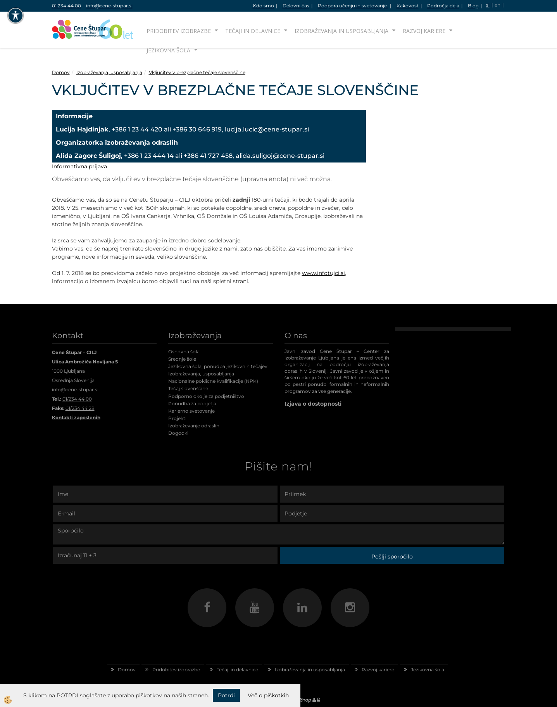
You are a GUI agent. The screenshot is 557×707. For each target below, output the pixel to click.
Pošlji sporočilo (392, 556)
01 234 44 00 (66, 6)
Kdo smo (263, 6)
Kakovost (408, 6)
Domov (61, 72)
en (497, 5)
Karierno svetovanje (191, 411)
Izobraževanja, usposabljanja (109, 72)
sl (488, 5)
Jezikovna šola (168, 50)
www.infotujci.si (323, 273)
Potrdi (226, 695)
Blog (473, 6)
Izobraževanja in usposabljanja (341, 31)
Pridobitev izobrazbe (179, 31)
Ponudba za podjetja (192, 403)
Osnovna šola (184, 351)
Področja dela (443, 6)
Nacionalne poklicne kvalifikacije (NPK (212, 381)
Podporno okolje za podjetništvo (206, 396)
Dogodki (178, 433)
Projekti (177, 418)
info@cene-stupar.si (109, 6)
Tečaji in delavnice (252, 31)
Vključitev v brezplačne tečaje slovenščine (197, 72)
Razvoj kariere (424, 31)
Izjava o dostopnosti (313, 403)
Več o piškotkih (268, 695)
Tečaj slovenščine (188, 388)
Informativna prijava (79, 166)
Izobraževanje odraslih (193, 426)
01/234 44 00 (77, 399)
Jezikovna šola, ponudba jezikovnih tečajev (217, 366)
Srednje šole (182, 359)
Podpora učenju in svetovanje (353, 6)
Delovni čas (296, 6)
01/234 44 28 (80, 408)
